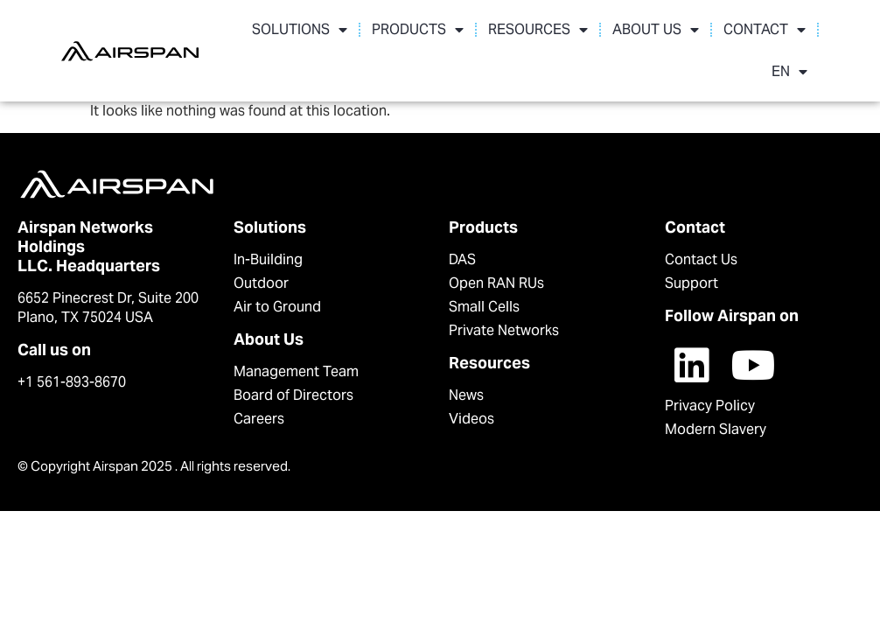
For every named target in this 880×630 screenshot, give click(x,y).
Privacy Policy (710, 391)
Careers (259, 405)
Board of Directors (293, 381)
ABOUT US (655, 30)
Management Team (296, 357)
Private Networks (504, 316)
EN (789, 72)
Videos (471, 405)
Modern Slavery (715, 415)
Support (691, 269)
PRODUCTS (418, 30)
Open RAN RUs (496, 269)
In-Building (268, 245)
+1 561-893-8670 (71, 368)
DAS (462, 245)
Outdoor (261, 269)
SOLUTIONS (299, 30)
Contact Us (701, 245)
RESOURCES (538, 30)
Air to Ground (277, 293)
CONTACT (764, 30)
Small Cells (484, 293)
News (466, 381)
